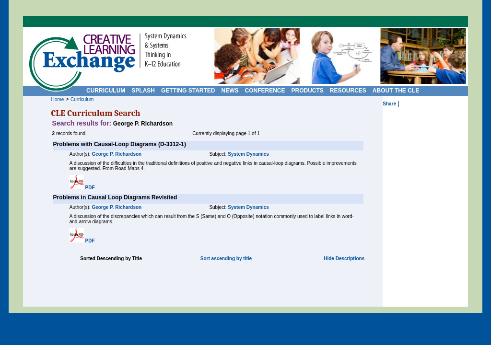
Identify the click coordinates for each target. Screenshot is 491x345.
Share (389, 103)
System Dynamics (248, 154)
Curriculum (82, 99)
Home (57, 99)
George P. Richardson (116, 154)
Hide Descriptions (344, 258)
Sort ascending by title (226, 258)
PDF (90, 187)
